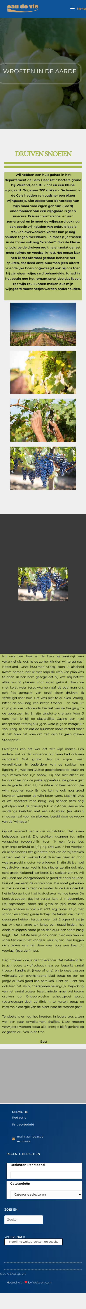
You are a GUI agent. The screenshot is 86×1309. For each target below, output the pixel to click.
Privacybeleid (23, 1124)
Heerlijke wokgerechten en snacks (33, 1241)
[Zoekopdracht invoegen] (23, 1219)
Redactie (19, 1117)
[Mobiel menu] (78, 8)
